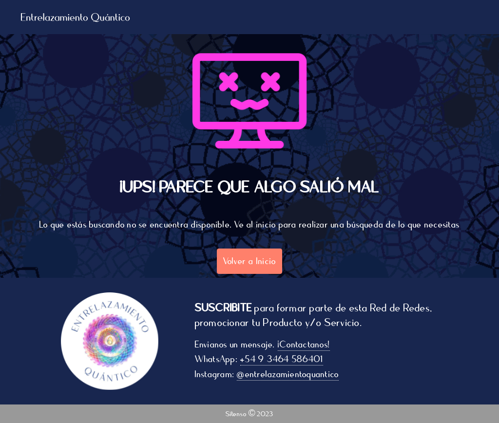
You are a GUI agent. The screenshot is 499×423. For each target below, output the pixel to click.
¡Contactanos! (305, 344)
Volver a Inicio (249, 261)
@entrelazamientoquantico (289, 374)
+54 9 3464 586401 (283, 359)
